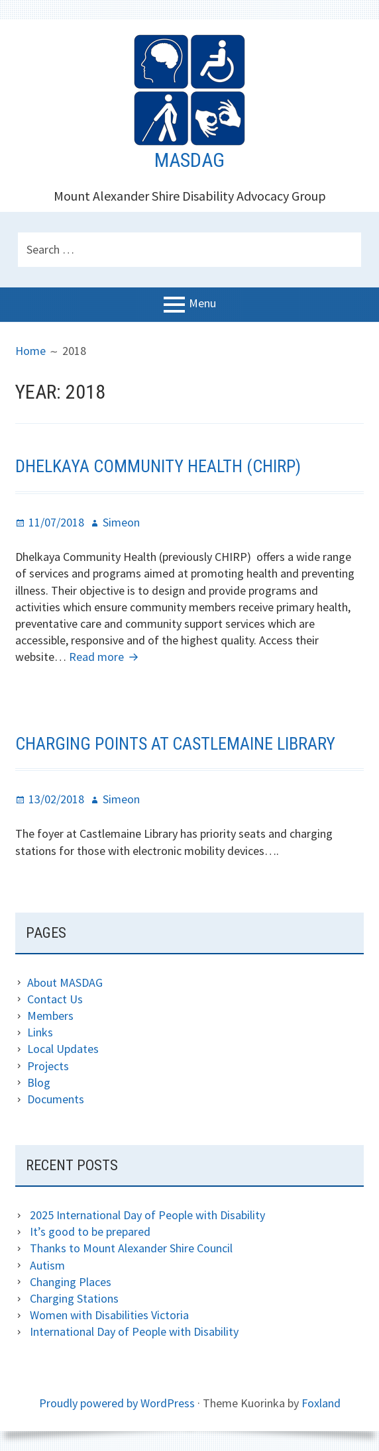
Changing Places (70, 1281)
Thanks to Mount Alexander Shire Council (131, 1248)
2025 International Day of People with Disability (147, 1215)
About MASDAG (65, 982)
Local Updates (63, 1048)
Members (50, 1015)
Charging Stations (74, 1298)
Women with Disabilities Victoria (109, 1315)
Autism (47, 1265)
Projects (48, 1066)
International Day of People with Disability (134, 1331)
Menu (202, 303)
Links (40, 1032)
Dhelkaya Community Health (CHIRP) (158, 466)
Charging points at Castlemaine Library (175, 744)
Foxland (321, 1403)
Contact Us (55, 999)
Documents (55, 1099)
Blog (38, 1082)
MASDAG (189, 160)
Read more (105, 656)
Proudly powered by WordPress (117, 1403)
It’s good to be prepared (90, 1231)
